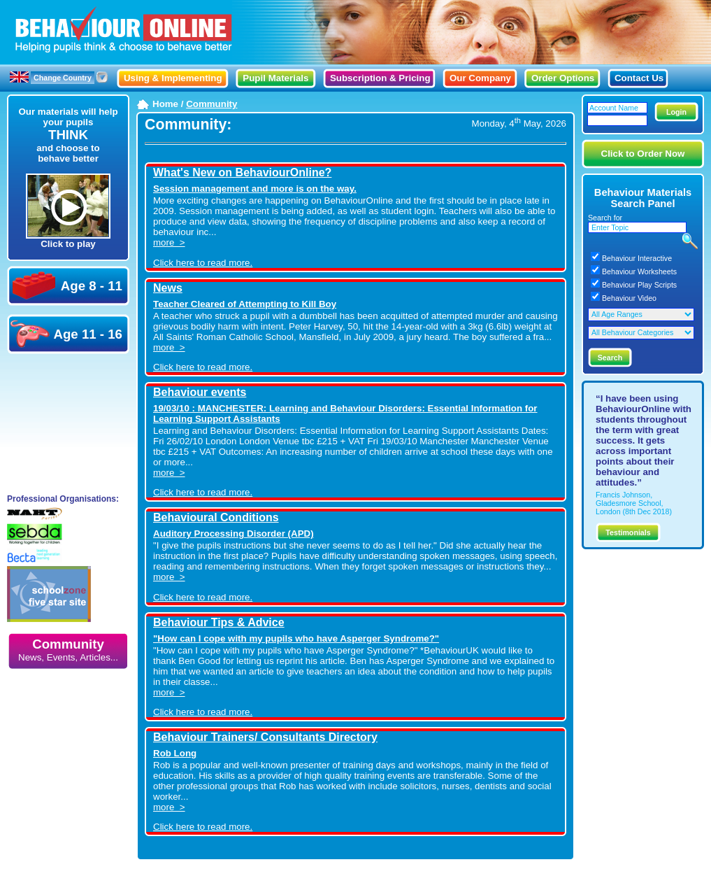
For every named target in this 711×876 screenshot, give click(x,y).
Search (610, 357)
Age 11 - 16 (66, 334)
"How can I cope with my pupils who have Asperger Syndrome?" (296, 638)
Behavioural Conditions (216, 517)
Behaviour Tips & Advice (219, 622)
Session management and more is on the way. (255, 188)
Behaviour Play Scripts (639, 285)
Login (676, 112)
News (167, 288)
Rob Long (174, 753)
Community (68, 650)
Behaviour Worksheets (639, 271)
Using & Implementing (173, 78)
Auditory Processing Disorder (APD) (233, 533)
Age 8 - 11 (67, 285)
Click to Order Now (643, 153)
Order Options (562, 78)
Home (165, 104)
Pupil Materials (275, 78)
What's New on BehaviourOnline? (242, 172)
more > (169, 242)
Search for (605, 217)
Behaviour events (199, 392)
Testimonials (627, 532)
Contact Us (639, 78)
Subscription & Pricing (380, 78)
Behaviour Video (629, 298)
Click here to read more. (202, 262)
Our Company (480, 78)
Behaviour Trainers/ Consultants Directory (265, 737)
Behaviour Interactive (637, 258)
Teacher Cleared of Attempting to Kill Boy (244, 304)
